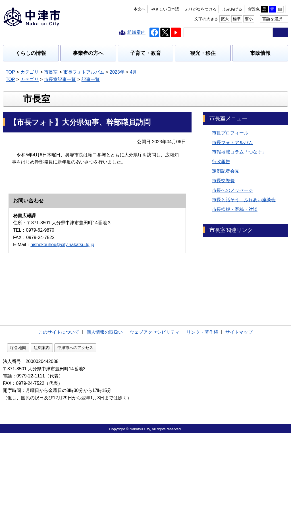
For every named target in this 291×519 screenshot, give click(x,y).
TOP (10, 72)
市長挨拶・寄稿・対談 (234, 246)
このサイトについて (58, 416)
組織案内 (78, 433)
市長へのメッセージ (232, 226)
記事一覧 (91, 79)
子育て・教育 (145, 53)
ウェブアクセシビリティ (155, 416)
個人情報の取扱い (104, 416)
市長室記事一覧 (60, 79)
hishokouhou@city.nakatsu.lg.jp (62, 376)
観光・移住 (203, 53)
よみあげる (167, 9)
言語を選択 (272, 18)
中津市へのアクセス (112, 433)
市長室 (51, 72)
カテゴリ (29, 72)
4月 (133, 72)
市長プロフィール (230, 169)
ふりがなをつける (135, 9)
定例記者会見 (225, 207)
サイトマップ (239, 416)
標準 (266, 9)
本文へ (108, 9)
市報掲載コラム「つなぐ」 (239, 188)
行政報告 (221, 198)
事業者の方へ (88, 53)
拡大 (254, 9)
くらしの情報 (30, 53)
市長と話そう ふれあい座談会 (244, 236)
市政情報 (260, 53)
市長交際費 (223, 217)
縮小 (278, 9)
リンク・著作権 (202, 416)
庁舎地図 (55, 433)
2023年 (117, 72)
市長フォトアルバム (83, 72)
